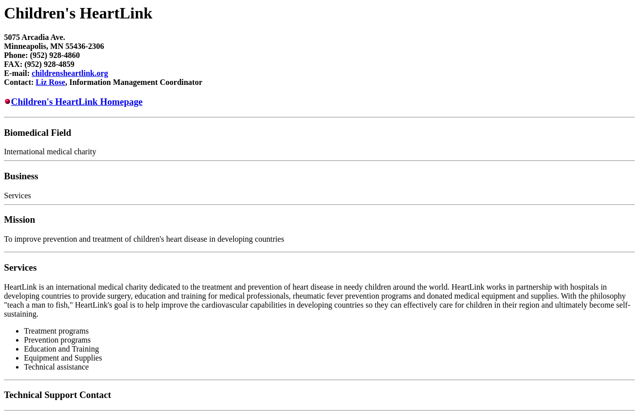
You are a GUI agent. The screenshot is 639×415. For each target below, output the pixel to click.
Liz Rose (50, 82)
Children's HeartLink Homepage (77, 101)
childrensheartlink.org (70, 73)
